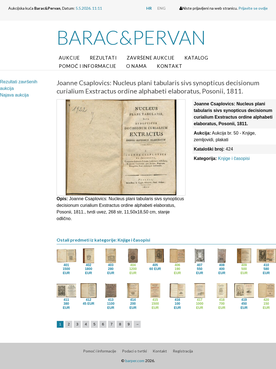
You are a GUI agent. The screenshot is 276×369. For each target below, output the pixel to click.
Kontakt (169, 66)
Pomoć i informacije (87, 66)
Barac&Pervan (131, 37)
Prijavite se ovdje (253, 8)
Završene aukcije (150, 58)
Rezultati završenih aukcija (18, 85)
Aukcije (69, 58)
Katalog (196, 58)
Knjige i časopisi (234, 158)
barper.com (134, 360)
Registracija (183, 351)
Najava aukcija (14, 95)
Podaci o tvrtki (134, 351)
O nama (136, 66)
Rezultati (103, 58)
